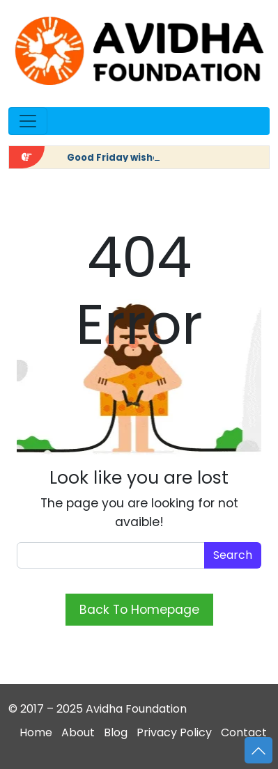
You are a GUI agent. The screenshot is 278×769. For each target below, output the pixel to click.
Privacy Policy (174, 732)
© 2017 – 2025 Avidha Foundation (97, 709)
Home (36, 732)
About (78, 732)
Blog (116, 732)
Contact (244, 732)
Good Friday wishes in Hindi (135, 157)
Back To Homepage (139, 609)
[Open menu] (27, 121)
